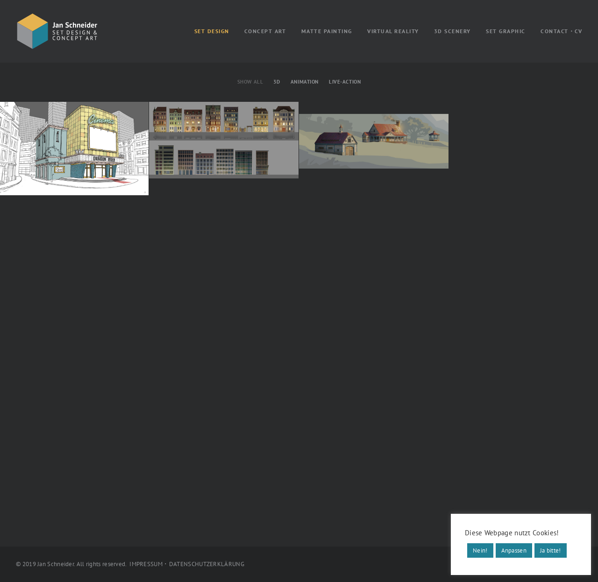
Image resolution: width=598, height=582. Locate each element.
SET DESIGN (211, 31)
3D (276, 82)
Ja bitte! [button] (550, 550)
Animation (305, 82)
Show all (250, 82)
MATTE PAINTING (326, 31)
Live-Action (345, 82)
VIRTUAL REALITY (393, 31)
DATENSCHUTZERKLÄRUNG (206, 564)
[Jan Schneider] (57, 31)
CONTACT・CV (561, 31)
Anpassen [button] (514, 550)
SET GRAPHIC (506, 31)
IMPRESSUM (146, 564)
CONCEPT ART (265, 31)
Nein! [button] (480, 550)
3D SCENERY (452, 31)
